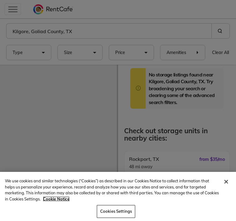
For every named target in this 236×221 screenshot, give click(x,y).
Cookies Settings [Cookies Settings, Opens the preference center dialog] (116, 211)
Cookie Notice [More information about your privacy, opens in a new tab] (56, 198)
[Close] (226, 181)
